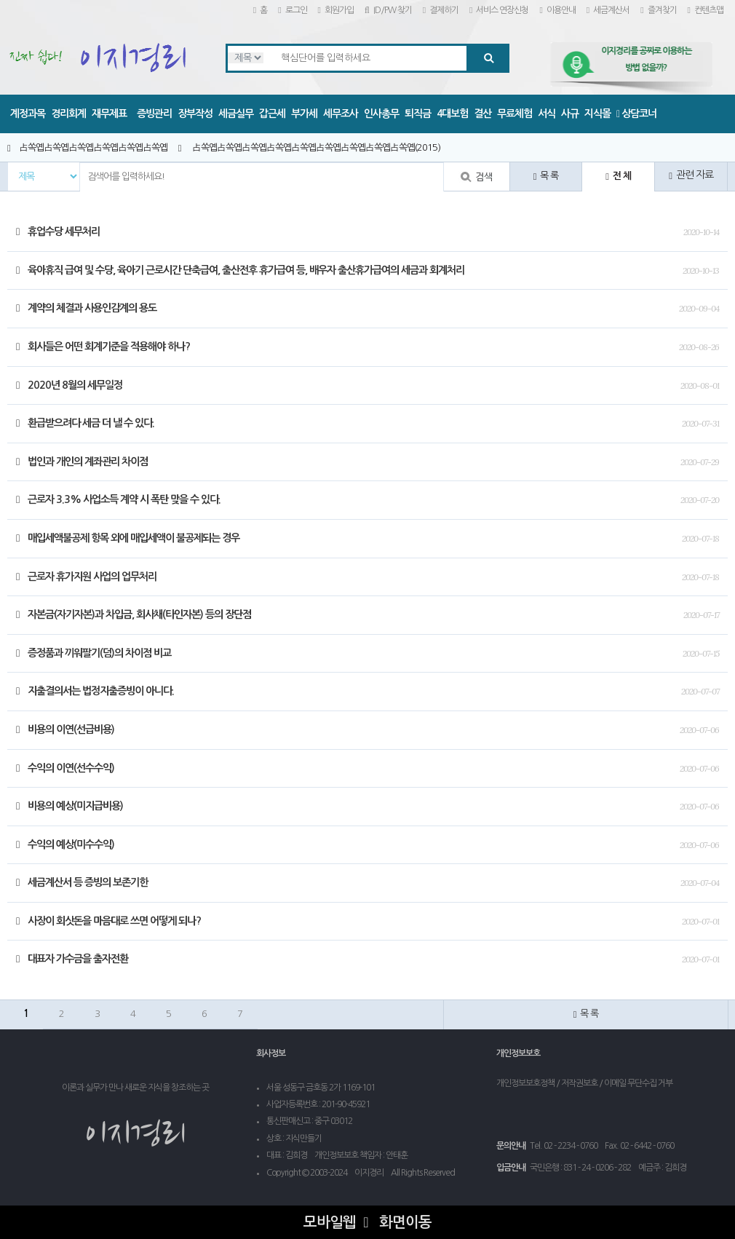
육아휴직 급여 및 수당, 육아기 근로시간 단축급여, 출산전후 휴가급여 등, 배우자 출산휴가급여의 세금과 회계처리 (240, 270)
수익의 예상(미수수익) (65, 844)
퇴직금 (418, 113)
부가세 (304, 113)
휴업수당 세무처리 (58, 231)
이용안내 (557, 10)
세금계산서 (608, 10)
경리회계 (68, 113)
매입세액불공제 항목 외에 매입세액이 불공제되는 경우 (127, 538)
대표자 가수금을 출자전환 (72, 959)
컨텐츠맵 (705, 10)
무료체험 (514, 113)
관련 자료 (691, 175)
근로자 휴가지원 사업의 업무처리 (86, 576)
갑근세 (272, 113)
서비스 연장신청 (498, 10)
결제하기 (440, 10)
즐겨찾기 (658, 10)
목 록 (546, 176)
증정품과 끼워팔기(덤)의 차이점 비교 (93, 653)
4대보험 (452, 113)
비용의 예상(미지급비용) (69, 806)
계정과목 (27, 113)
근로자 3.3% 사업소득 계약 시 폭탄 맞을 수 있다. (118, 499)
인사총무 (381, 113)
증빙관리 (154, 113)
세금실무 (235, 113)
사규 (570, 113)
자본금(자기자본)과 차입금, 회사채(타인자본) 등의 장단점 (133, 614)
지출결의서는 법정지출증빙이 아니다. (95, 691)
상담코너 (636, 113)
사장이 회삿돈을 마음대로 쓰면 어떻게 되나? (108, 921)
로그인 (292, 10)
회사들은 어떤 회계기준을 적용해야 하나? (103, 346)
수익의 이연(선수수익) (65, 768)
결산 (482, 113)
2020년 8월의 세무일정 (69, 385)
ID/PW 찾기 (388, 10)
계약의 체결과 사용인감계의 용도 (86, 308)
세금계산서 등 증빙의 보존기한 (82, 882)
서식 (546, 113)
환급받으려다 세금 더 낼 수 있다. (85, 423)
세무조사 (340, 113)
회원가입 (336, 10)
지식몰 (597, 113)
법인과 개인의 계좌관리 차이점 (82, 461)
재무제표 (109, 113)
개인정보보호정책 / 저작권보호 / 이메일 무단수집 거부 (584, 1083)
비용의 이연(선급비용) (65, 729)
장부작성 (195, 113)
